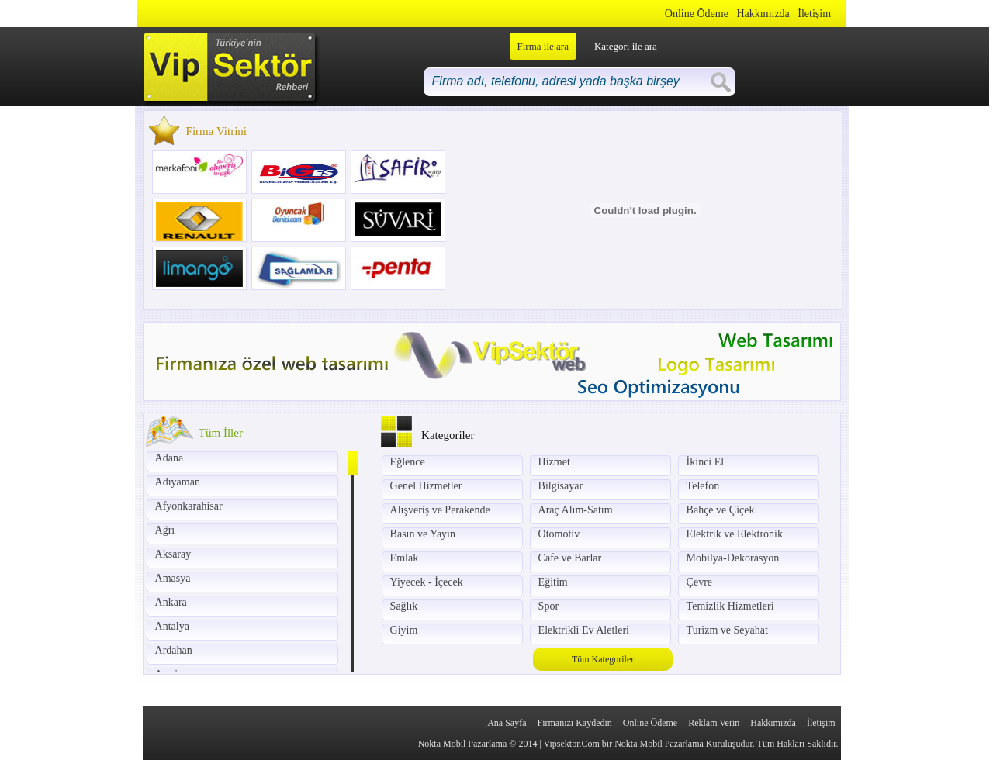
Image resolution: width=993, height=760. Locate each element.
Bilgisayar (560, 486)
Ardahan (173, 650)
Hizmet (554, 462)
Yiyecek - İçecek (426, 582)
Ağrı (165, 530)
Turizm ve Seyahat (727, 630)
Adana (169, 458)
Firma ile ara (543, 46)
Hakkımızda (762, 13)
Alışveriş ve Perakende (440, 510)
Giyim (404, 630)
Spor (548, 606)
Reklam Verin (713, 722)
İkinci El (706, 462)
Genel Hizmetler (426, 486)
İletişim (814, 13)
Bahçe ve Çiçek (721, 510)
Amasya (173, 578)
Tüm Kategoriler (603, 659)
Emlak (404, 558)
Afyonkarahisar (189, 506)
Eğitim (553, 582)
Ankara (171, 602)
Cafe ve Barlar (570, 558)
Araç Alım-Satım (575, 510)
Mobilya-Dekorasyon (733, 558)
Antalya (172, 626)
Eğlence (407, 462)
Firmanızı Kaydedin (575, 722)
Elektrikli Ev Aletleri (583, 630)
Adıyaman (177, 482)
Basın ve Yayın (422, 534)
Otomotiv (559, 534)
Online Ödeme (696, 13)
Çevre (699, 582)
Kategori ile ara (625, 46)
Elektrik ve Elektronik (735, 534)
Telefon (703, 486)
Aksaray (173, 554)
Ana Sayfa (506, 722)
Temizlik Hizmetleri (730, 606)
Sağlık (404, 606)
